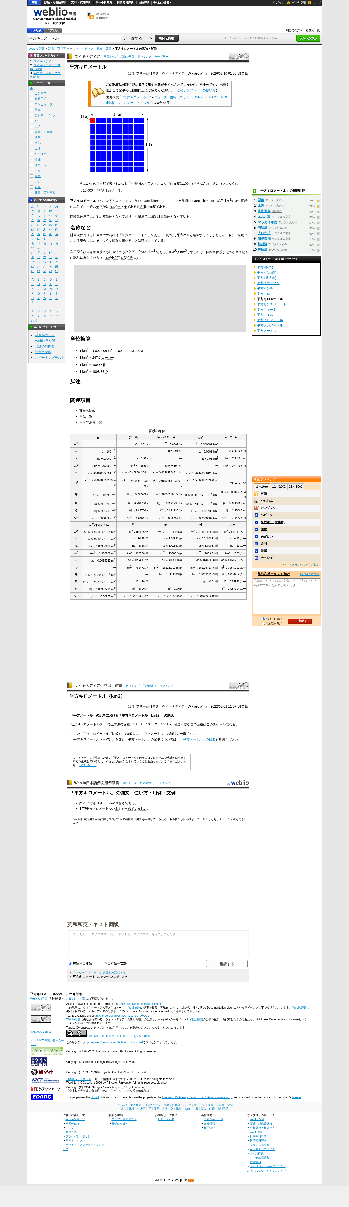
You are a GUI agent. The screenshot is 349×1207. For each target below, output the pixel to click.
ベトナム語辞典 (259, 1157)
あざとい (267, 536)
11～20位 (279, 486)
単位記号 (76, 252)
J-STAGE (212, 97)
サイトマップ (74, 1140)
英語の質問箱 (45, 346)
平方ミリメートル (270, 320)
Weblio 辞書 (299, 2)
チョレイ (267, 557)
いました (140, 808)
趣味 (38, 159)
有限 (264, 493)
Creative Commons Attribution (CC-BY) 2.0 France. (119, 1036)
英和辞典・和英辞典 (262, 1127)
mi (91, 525)
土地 (118, 808)
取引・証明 (236, 235)
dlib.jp (110, 103)
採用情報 (209, 1127)
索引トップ (110, 56)
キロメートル (117, 206)
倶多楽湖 (264, 238)
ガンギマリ (268, 508)
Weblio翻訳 (257, 1131)
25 (84, 803)
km (200, 437)
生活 (38, 148)
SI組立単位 (104, 216)
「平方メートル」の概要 (197, 739)
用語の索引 (127, 56)
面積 (244, 201)
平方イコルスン (268, 283)
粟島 (261, 200)
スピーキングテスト (49, 357)
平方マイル (265, 315)
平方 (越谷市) (266, 278)
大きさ (120, 803)
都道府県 (180, 724)
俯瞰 (264, 529)
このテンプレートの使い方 (196, 90)
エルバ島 (264, 216)
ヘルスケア (42, 154)
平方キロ (263, 293)
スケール (219, 724)
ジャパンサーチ (128, 103)
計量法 (139, 216)
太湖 (261, 205)
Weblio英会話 (45, 341)
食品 (38, 176)
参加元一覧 (313, 30)
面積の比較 (87, 411)
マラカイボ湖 (267, 222)
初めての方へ (294, 30)
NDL (224, 97)
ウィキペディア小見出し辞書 (92, 48)
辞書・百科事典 (58, 48)
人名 (38, 181)
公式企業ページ (213, 1119)
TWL (146, 103)
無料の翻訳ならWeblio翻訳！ (104, 16)
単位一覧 (85, 416)
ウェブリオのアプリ (124, 1119)
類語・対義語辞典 (55, 2)
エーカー (107, 357)
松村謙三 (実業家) (272, 522)
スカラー (185, 97)
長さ (99, 206)
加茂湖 (262, 244)
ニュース (160, 97)
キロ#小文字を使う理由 (120, 257)
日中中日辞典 (104, 2)
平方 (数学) (265, 267)
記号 (34, 320)
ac (226, 437)
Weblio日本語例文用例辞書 (96, 783)
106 (149, 724)
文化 (38, 143)
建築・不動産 (44, 132)
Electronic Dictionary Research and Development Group (197, 1097)
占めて (129, 808)
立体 (141, 252)
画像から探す (120, 1123)
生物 (38, 170)
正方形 (141, 206)
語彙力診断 (43, 352)
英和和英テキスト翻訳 (93, 924)
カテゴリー (161, 56)
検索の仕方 (72, 1123)
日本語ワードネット (78, 1079)
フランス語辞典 (259, 1144)
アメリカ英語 (178, 201)
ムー (232, 524)
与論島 (262, 227)
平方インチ (265, 288)
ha (124, 351)
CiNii (198, 97)
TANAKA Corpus (41, 1031)
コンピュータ (44, 104)
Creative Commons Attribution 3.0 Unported (115, 1042)
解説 (170, 715)
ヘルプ (317, 2)
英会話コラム (45, 335)
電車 (38, 110)
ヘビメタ (267, 515)
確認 (264, 550)
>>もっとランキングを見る (300, 564)
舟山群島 (264, 211)
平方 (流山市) (266, 272)
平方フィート (266, 309)
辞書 (34, 2)
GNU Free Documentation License (140, 1004)
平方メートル (83, 715)
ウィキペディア (87, 56)
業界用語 (41, 98)
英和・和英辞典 (81, 2)
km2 (154, 715)
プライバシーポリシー (79, 1136)
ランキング (144, 56)
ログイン (279, 2)
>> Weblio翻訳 (309, 574)
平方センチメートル (271, 304)
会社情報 (209, 1123)
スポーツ (41, 165)
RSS (191, 1180)
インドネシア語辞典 (262, 1149)
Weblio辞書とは (75, 1119)
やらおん (267, 500)
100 (163, 724)
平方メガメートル (270, 325)
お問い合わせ (87, 765)
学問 (38, 137)
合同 (264, 543)
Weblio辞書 (299, 1007)
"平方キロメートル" (137, 97)
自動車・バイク (45, 115)
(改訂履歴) (134, 1007)
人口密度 (264, 233)
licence (296, 1097)
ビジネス (41, 93)
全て (33, 88)
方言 (38, 187)
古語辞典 (144, 2)
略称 (196, 235)
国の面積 (196, 724)
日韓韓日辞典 (125, 2)
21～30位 (295, 486)
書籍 (173, 97)
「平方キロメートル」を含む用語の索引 (99, 972)
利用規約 (71, 1131)
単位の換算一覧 (90, 422)
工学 (38, 126)
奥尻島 (262, 249)
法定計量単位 (160, 216)
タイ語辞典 (257, 1153)
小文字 (130, 252)
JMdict (95, 1097)
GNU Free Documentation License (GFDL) (121, 1015)
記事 (102, 715)
